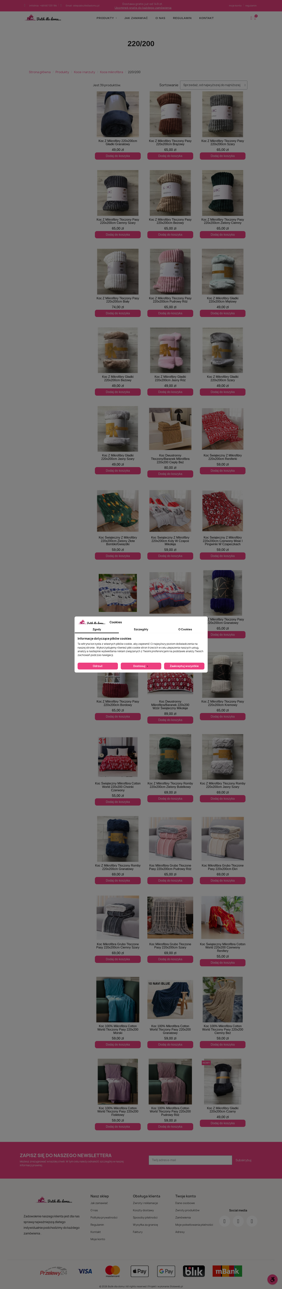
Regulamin (182, 18)
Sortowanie (168, 85)
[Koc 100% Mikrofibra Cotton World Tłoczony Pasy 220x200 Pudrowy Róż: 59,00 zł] (170, 1091)
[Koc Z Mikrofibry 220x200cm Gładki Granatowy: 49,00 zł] (118, 125)
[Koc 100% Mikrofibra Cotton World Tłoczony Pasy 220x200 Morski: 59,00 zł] (118, 1009)
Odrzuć (97, 666)
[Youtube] (251, 1217)
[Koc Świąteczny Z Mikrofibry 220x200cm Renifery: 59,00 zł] (170, 604)
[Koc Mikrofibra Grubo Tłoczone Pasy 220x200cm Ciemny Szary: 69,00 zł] (118, 925)
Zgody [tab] (97, 629)
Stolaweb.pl (176, 1283)
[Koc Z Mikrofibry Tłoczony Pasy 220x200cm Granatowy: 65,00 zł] (223, 604)
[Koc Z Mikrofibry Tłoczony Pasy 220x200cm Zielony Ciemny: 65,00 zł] (223, 204)
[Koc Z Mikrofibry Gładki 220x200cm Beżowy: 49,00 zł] (118, 361)
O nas (160, 18)
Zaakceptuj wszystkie (184, 666)
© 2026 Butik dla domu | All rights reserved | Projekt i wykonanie (134, 1283)
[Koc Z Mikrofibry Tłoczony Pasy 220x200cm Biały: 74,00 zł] (118, 283)
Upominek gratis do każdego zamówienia (143, 8)
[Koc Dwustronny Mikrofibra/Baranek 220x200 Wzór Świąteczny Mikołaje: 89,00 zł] (170, 688)
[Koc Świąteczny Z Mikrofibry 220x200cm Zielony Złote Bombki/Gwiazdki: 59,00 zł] (118, 524)
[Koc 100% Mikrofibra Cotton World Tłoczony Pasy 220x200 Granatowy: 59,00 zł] (170, 1009)
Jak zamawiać (136, 18)
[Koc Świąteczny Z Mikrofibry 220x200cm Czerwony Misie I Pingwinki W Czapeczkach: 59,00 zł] (223, 524)
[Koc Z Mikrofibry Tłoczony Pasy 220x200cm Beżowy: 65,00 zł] (170, 204)
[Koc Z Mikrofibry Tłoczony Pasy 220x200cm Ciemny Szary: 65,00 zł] (118, 204)
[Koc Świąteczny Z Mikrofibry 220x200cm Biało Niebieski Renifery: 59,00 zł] (118, 606)
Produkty (107, 18)
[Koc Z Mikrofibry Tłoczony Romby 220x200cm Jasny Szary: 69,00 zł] (223, 768)
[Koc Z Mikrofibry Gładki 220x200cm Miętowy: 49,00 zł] (223, 283)
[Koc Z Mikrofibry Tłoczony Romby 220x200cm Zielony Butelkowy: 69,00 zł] (170, 768)
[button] (255, 18)
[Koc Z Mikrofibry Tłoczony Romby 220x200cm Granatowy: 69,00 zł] (118, 847)
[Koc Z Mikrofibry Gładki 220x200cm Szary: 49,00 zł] (223, 361)
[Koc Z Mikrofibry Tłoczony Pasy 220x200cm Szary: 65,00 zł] (223, 125)
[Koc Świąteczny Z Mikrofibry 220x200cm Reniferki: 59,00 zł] (223, 440)
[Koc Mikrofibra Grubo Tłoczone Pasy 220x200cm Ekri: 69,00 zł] (223, 847)
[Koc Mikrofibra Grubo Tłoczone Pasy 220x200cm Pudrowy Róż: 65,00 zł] (170, 847)
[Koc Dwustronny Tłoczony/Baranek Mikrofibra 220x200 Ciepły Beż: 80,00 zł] (170, 442)
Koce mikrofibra (111, 72)
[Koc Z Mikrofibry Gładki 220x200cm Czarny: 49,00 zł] (223, 1089)
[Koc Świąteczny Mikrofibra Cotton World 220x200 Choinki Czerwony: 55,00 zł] (118, 768)
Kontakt (206, 18)
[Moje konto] (251, 18)
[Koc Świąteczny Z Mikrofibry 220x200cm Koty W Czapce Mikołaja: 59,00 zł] (170, 524)
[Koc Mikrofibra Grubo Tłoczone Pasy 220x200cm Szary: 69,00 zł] (170, 925)
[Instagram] (238, 1217)
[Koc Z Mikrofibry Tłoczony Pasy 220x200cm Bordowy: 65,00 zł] (118, 686)
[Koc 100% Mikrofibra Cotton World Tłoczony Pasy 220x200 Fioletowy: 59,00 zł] (118, 1091)
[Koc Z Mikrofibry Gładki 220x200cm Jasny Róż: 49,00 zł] (170, 361)
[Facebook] (224, 1217)
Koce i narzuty (84, 72)
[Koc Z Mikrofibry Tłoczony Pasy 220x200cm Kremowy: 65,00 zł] (223, 686)
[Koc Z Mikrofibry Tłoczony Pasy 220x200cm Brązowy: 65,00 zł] (170, 125)
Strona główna (40, 72)
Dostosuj (141, 666)
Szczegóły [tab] (141, 629)
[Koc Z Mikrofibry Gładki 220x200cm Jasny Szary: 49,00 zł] (118, 440)
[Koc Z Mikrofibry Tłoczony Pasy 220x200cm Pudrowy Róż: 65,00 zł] (170, 283)
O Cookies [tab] (185, 629)
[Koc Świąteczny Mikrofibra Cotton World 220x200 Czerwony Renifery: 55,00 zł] (223, 927)
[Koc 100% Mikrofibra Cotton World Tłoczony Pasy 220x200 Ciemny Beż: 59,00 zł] (223, 1009)
